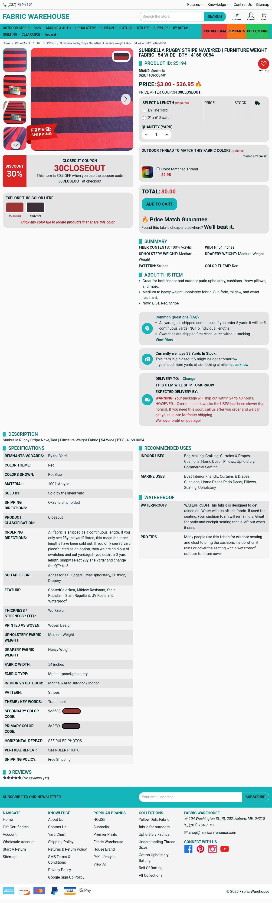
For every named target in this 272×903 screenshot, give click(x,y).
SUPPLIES (162, 28)
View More (164, 339)
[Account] (251, 16)
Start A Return (14, 849)
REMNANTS (236, 31)
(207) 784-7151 (18, 4)
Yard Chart (57, 834)
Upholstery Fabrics (154, 834)
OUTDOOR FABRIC (17, 28)
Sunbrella (158, 71)
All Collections (150, 875)
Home (8, 819)
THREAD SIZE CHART (254, 156)
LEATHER (127, 28)
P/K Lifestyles (104, 857)
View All (100, 864)
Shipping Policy (60, 842)
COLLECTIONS (257, 31)
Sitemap (262, 4)
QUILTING (11, 34)
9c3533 (64, 711)
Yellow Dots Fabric (154, 819)
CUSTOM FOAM (214, 31)
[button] (126, 99)
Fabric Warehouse (108, 842)
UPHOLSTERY (86, 28)
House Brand (104, 849)
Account (9, 834)
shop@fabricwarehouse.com (210, 832)
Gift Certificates (16, 827)
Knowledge (219, 4)
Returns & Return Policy (67, 849)
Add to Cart (159, 204)
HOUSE (99, 819)
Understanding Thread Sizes (157, 845)
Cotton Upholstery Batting (153, 858)
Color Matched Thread (179, 169)
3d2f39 (64, 726)
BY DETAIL (182, 28)
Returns (195, 4)
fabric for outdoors (154, 827)
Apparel (52, 34)
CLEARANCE (32, 34)
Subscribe (255, 797)
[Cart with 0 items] (263, 16)
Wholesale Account (19, 842)
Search (215, 16)
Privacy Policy (59, 870)
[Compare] (237, 16)
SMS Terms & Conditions (59, 860)
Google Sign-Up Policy (66, 877)
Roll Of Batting (150, 868)
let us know (239, 364)
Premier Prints (105, 834)
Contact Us (243, 4)
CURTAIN (108, 28)
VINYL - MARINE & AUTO (53, 28)
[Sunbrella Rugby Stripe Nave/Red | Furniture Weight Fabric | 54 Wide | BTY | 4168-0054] (82, 99)
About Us (55, 819)
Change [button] (189, 378)
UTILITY (144, 28)
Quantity (157, 127)
